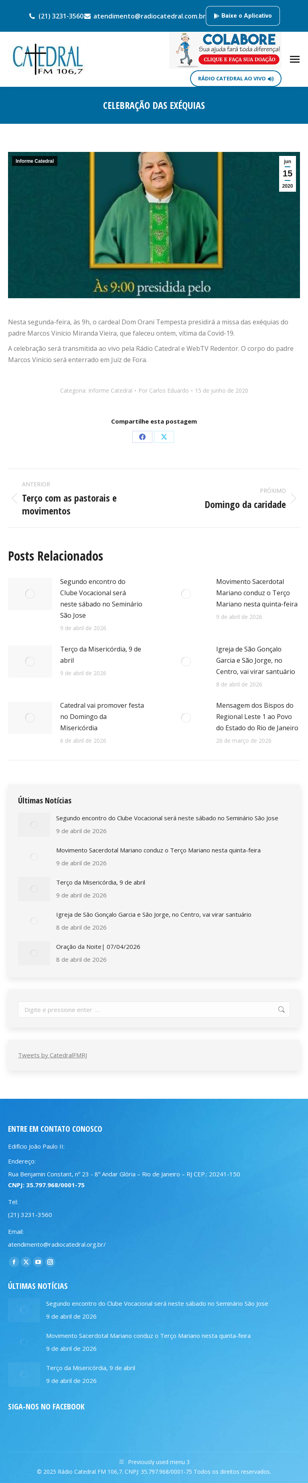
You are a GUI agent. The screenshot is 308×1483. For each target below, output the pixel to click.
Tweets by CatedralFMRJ (52, 1055)
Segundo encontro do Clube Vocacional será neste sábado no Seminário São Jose (101, 598)
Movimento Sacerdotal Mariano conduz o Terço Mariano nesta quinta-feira (257, 592)
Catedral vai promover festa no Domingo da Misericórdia (102, 716)
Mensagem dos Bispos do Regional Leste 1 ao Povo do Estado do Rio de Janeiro (257, 716)
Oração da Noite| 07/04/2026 (98, 946)
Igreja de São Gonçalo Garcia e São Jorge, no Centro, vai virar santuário (255, 660)
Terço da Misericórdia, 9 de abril (100, 655)
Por (163, 390)
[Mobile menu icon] (295, 59)
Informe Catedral (35, 161)
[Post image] (30, 594)
